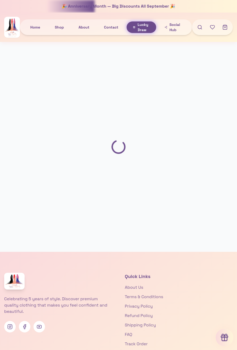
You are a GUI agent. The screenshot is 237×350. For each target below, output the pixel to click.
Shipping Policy (140, 325)
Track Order (136, 344)
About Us (134, 287)
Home (35, 27)
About (83, 27)
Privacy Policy (139, 306)
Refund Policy (139, 315)
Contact (111, 27)
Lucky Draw (140, 27)
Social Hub (172, 27)
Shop (59, 27)
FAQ (128, 334)
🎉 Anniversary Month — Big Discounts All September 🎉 (118, 6)
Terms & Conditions (144, 296)
